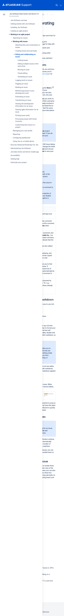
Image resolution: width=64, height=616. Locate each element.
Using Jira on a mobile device (23, 141)
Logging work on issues (23, 80)
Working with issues (20, 41)
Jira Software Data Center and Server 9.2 (24, 14)
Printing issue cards (22, 115)
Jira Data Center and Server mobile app (25, 152)
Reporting (16, 134)
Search (57, 5)
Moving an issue (23, 70)
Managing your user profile (22, 131)
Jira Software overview (19, 20)
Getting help (15, 159)
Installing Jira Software (19, 27)
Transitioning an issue (23, 100)
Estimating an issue (22, 97)
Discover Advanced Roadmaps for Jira (24, 145)
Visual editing (22, 73)
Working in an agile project (20, 34)
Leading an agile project (19, 31)
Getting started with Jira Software (23, 24)
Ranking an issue (21, 87)
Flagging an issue (21, 84)
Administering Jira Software (21, 148)
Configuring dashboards (21, 138)
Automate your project (19, 162)
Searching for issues (20, 38)
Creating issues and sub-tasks (26, 51)
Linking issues (23, 60)
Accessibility (15, 155)
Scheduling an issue (25, 77)
